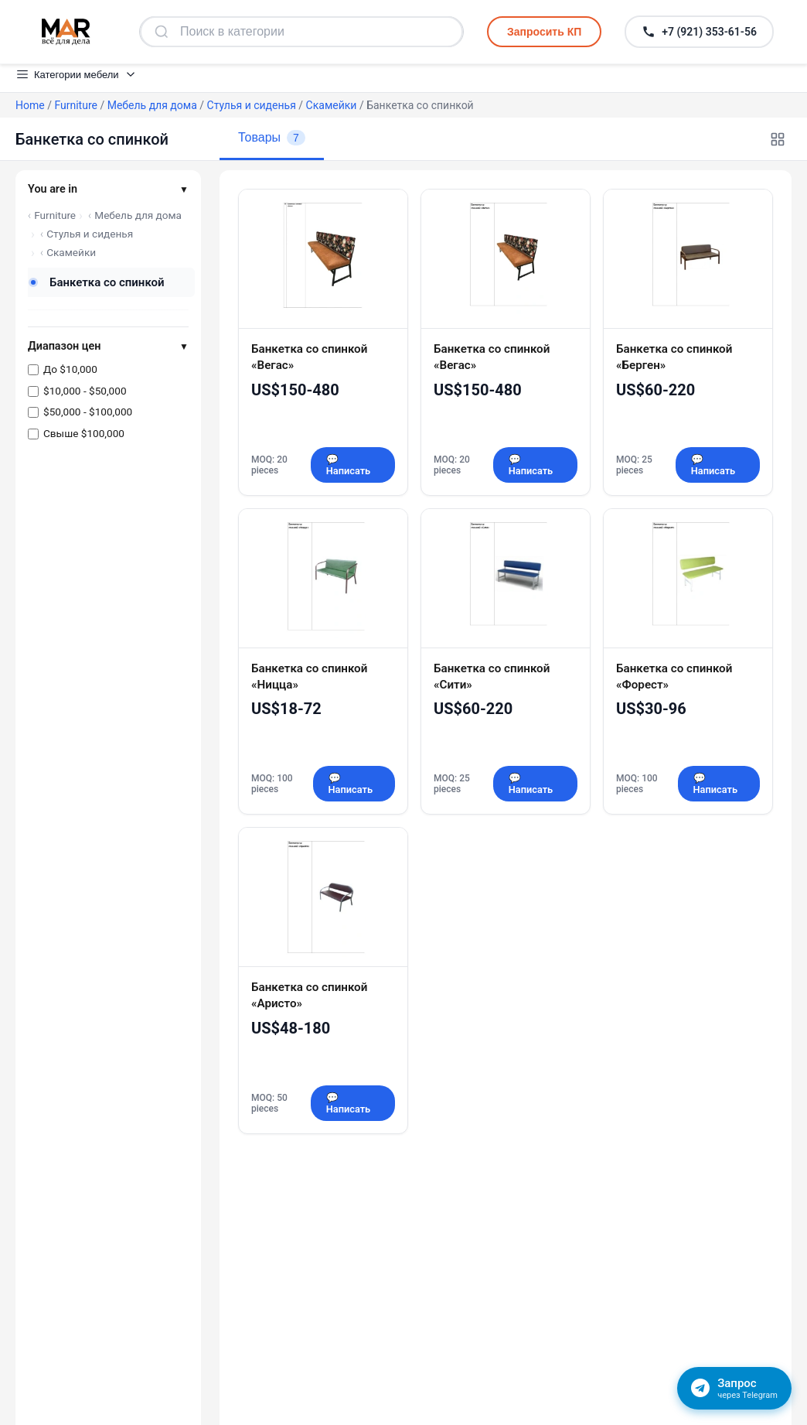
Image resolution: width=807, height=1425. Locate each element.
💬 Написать (348, 465)
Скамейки (331, 105)
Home (30, 105)
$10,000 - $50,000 (85, 390)
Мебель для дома (152, 105)
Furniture (75, 105)
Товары (271, 137)
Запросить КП (544, 32)
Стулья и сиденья (251, 105)
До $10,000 (70, 369)
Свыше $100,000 (83, 433)
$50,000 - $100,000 (87, 411)
